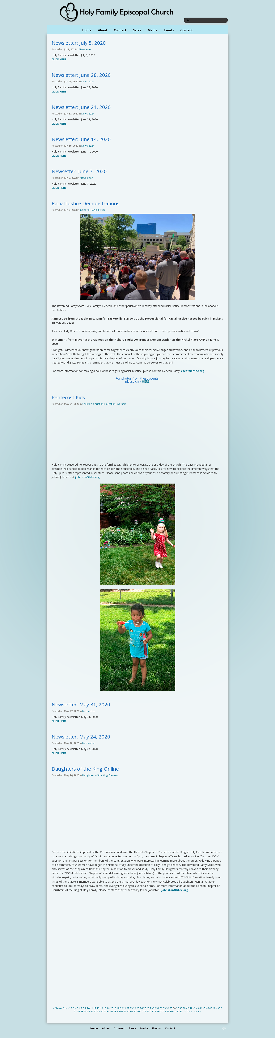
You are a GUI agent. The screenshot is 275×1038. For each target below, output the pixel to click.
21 (124, 1008)
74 (151, 1011)
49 (217, 1008)
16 (108, 1008)
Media (152, 30)
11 (91, 1008)
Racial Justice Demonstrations (85, 203)
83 (181, 1011)
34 (167, 1008)
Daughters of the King (95, 775)
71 (141, 1011)
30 (154, 1008)
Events (169, 30)
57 (95, 1011)
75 (154, 1011)
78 (164, 1011)
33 (164, 1008)
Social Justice (98, 210)
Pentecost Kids (68, 397)
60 (105, 1011)
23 (131, 1008)
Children (87, 404)
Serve (137, 30)
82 (178, 1011)
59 (101, 1011)
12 (95, 1008)
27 (144, 1008)
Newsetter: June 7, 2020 (79, 171)
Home (86, 30)
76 (158, 1011)
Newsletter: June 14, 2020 (81, 139)
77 (161, 1011)
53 (82, 1011)
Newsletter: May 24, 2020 (81, 736)
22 (128, 1008)
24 (134, 1008)
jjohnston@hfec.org (87, 477)
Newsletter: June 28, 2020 (81, 74)
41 (190, 1008)
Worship (121, 404)
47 (210, 1008)
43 (197, 1008)
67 (128, 1011)
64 (118, 1011)
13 (98, 1008)
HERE (146, 381)
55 (88, 1011)
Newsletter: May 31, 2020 (81, 704)
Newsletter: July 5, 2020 (79, 42)
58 (98, 1011)
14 (101, 1008)
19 (118, 1008)
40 (187, 1008)
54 (85, 1011)
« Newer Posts (61, 1008)
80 (171, 1011)
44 (200, 1008)
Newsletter (85, 49)
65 (121, 1011)
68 (131, 1011)
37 (177, 1008)
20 (121, 1008)
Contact (186, 30)
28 (147, 1008)
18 (114, 1008)
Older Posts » (194, 1011)
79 (168, 1011)
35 (171, 1008)
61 (108, 1011)
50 (220, 1008)
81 (174, 1011)
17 (111, 1008)
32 (161, 1008)
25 (138, 1008)
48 (214, 1008)
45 (204, 1008)
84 (184, 1011)
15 (105, 1008)
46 (207, 1008)
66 (125, 1011)
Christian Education (104, 404)
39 (184, 1008)
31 (157, 1008)
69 (134, 1011)
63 (115, 1011)
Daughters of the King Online (85, 768)
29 (151, 1008)
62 (111, 1011)
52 (78, 1011)
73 (148, 1011)
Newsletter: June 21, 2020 (81, 107)
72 (144, 1011)
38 (181, 1008)
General (85, 210)
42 (194, 1008)
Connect (120, 30)
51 (75, 1011)
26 (141, 1008)
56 (92, 1011)
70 (138, 1011)
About (102, 30)
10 (88, 1008)
